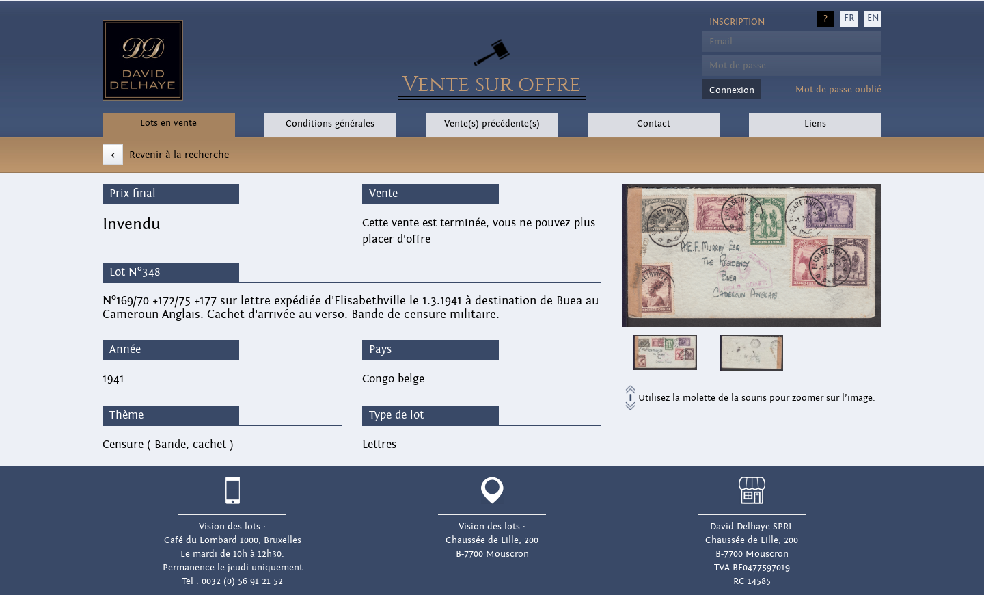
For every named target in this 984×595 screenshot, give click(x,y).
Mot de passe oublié (838, 89)
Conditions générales (330, 123)
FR (849, 17)
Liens (815, 123)
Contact (653, 123)
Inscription (737, 21)
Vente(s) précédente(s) (492, 123)
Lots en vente (168, 123)
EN (873, 17)
